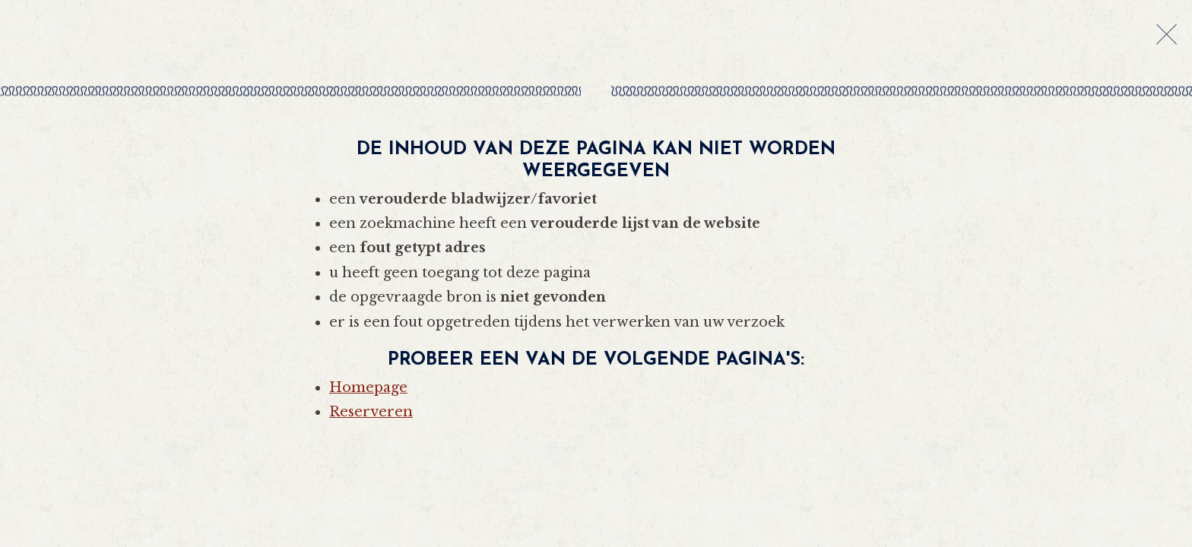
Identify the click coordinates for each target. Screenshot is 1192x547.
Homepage (368, 387)
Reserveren (371, 411)
